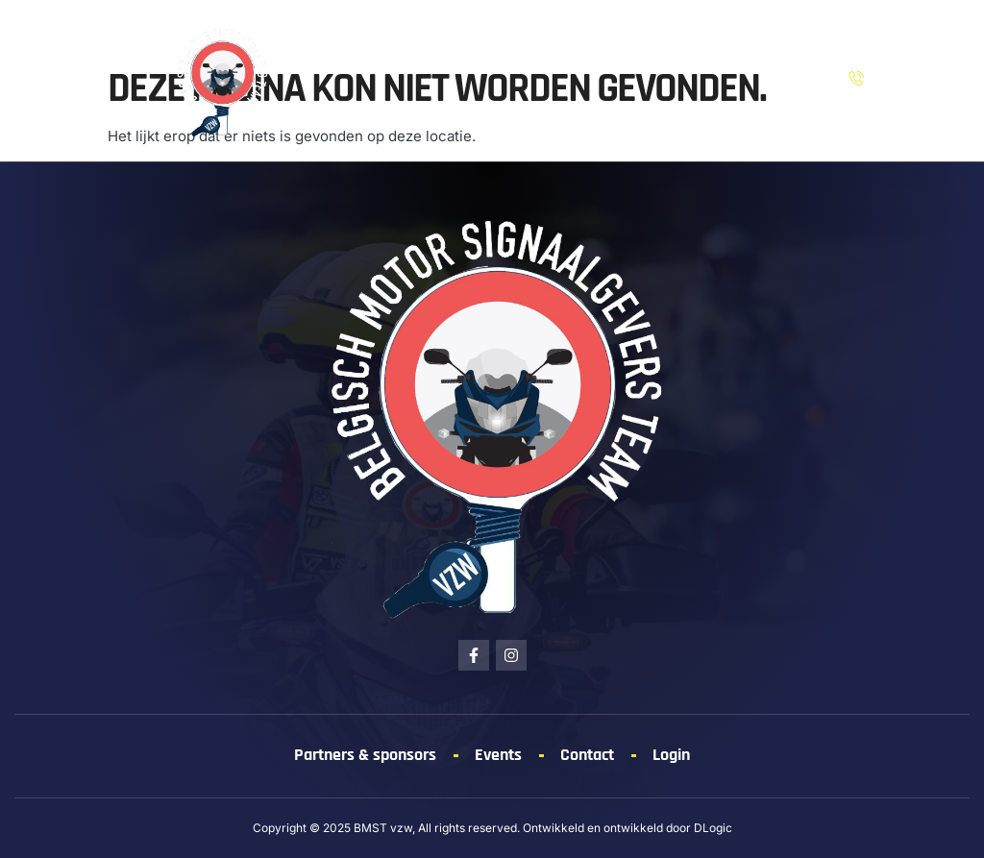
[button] (49, 81)
